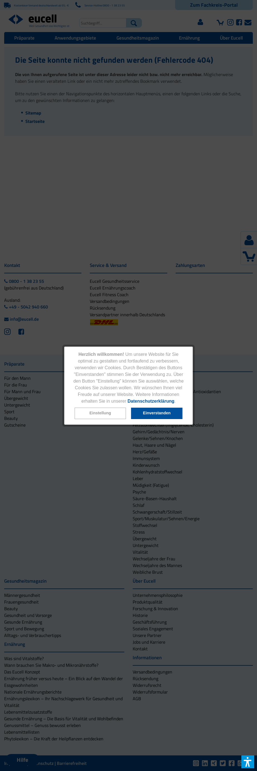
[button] (100, 413)
